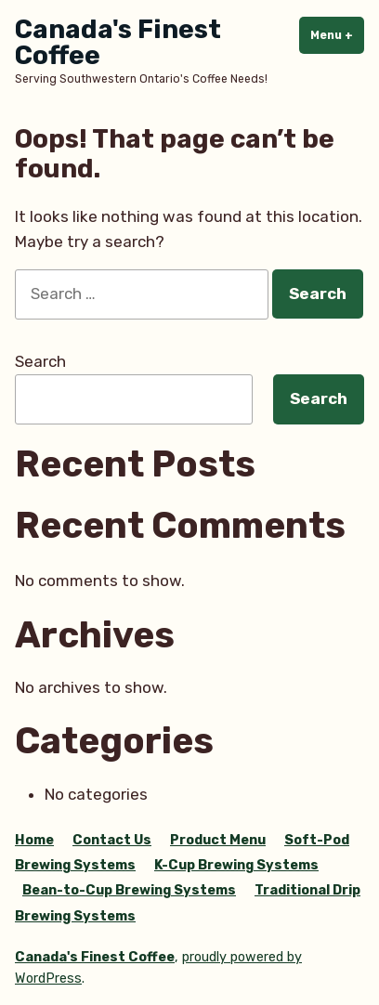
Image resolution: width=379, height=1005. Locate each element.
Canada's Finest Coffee (118, 42)
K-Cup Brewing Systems (236, 865)
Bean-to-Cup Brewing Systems (129, 890)
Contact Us (111, 840)
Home (34, 840)
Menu (337, 34)
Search (40, 361)
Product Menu (218, 840)
